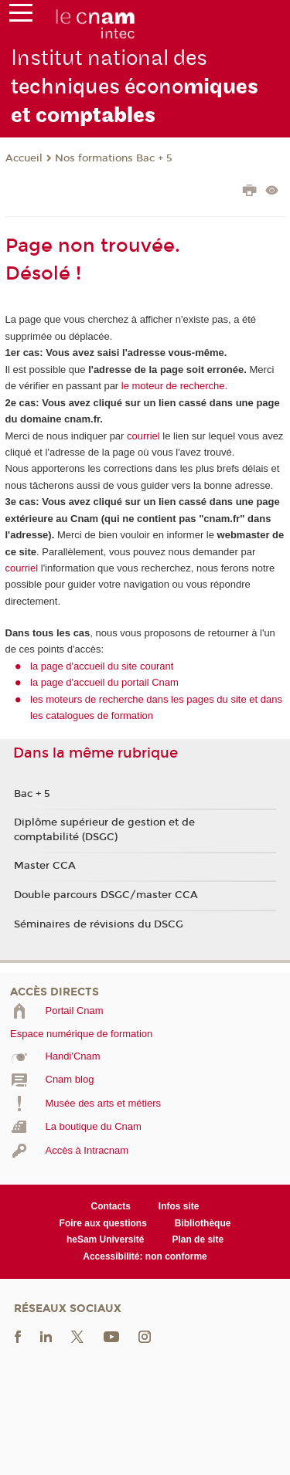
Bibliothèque (203, 1223)
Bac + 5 (32, 794)
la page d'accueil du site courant (101, 666)
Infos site (179, 1206)
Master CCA (45, 866)
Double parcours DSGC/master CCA (106, 895)
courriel (143, 436)
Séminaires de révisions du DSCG (98, 924)
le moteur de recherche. (172, 386)
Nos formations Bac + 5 (113, 158)
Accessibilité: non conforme (145, 1256)
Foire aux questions (103, 1223)
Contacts (111, 1206)
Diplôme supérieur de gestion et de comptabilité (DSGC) (104, 829)
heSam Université (106, 1239)
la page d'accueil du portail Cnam (104, 682)
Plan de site (197, 1239)
